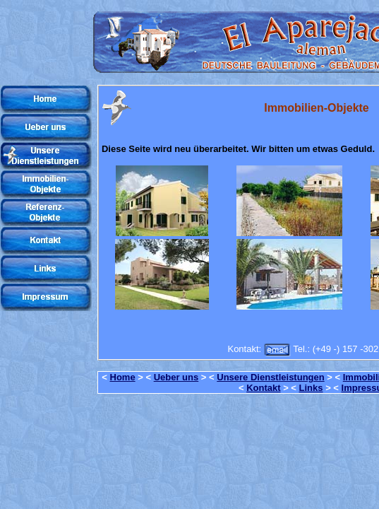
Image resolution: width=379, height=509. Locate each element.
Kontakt (263, 387)
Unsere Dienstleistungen (270, 377)
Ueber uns (176, 377)
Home (123, 377)
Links (311, 387)
